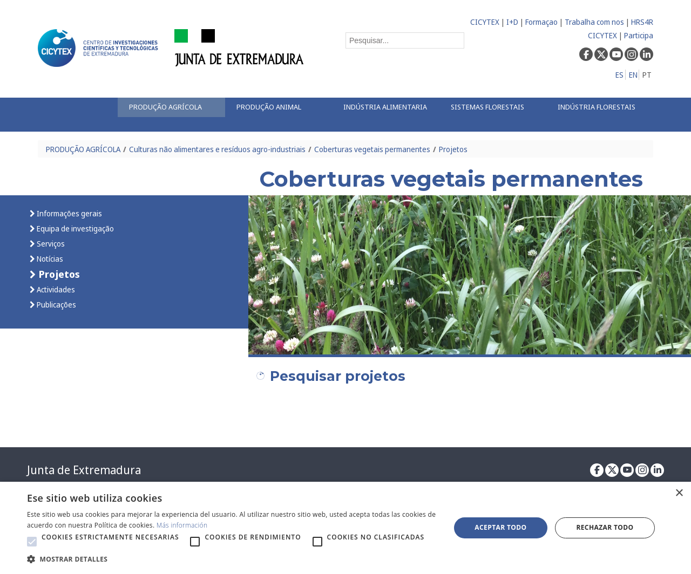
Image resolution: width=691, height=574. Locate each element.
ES (619, 75)
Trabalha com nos (594, 22)
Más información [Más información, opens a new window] (182, 525)
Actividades (55, 289)
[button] (32, 541)
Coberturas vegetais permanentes (372, 149)
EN (633, 75)
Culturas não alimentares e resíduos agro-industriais (217, 149)
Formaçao (541, 22)
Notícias (49, 259)
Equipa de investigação (74, 228)
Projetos (453, 149)
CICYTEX (484, 22)
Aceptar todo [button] (500, 527)
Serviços (50, 243)
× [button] (679, 493)
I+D (512, 22)
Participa (638, 35)
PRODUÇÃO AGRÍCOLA (83, 149)
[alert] (345, 528)
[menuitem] (171, 107)
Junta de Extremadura (84, 469)
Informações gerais (68, 213)
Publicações (55, 304)
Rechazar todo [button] (604, 527)
